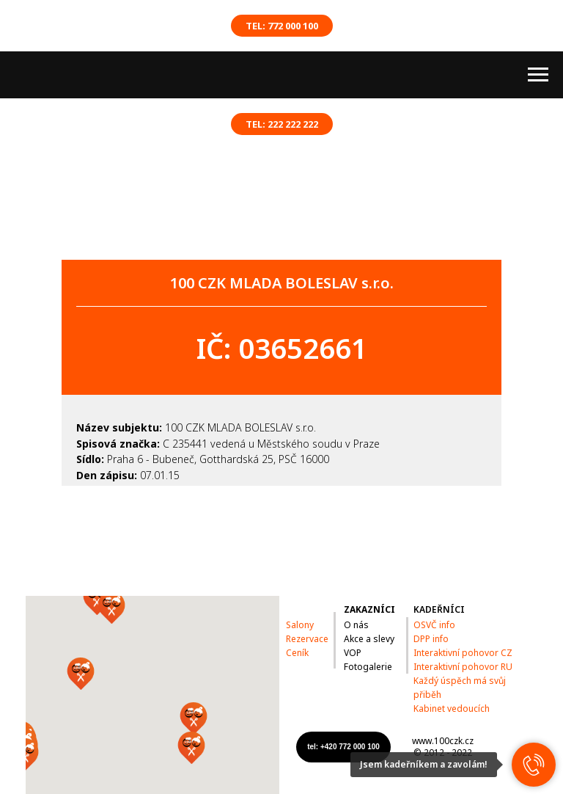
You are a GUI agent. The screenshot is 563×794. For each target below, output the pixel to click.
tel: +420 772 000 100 (343, 747)
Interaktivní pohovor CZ (462, 653)
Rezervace (307, 639)
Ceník (297, 653)
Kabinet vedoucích (451, 708)
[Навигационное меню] (538, 75)
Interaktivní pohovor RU (462, 666)
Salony (300, 625)
